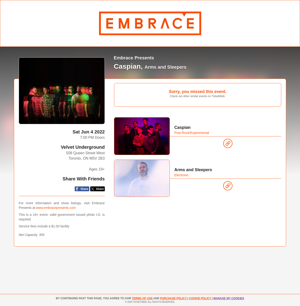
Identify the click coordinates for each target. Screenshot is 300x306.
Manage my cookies (228, 298)
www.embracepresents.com (56, 208)
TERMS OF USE (142, 298)
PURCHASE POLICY (173, 298)
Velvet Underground (83, 147)
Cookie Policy (200, 298)
